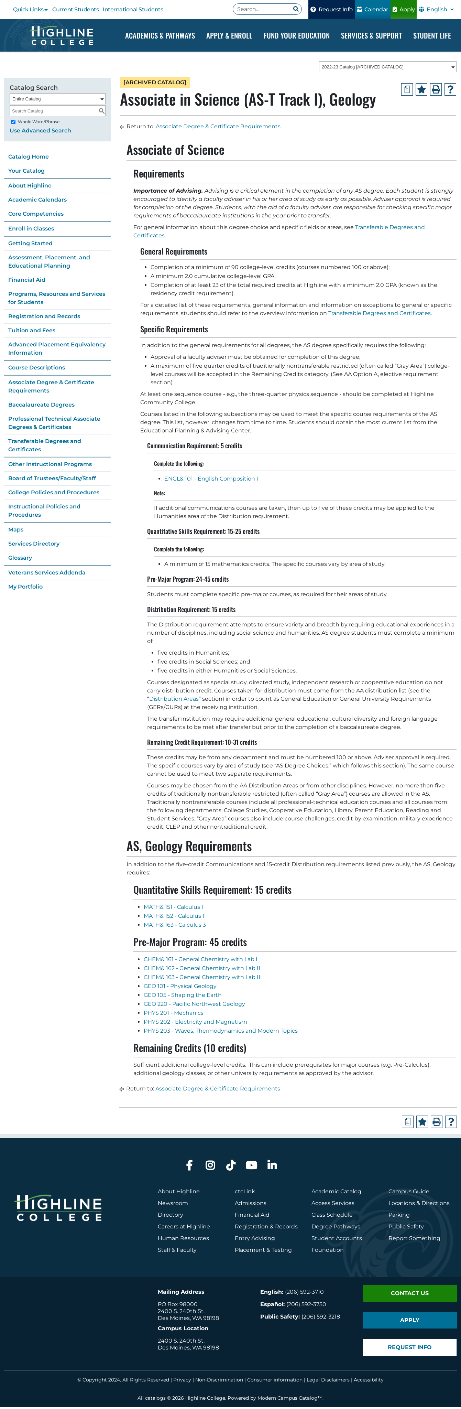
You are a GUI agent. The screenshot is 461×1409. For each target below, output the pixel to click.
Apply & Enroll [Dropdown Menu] (229, 35)
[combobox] (388, 68)
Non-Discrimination (219, 1381)
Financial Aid (26, 281)
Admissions (251, 1205)
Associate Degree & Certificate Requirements (51, 388)
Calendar (372, 9)
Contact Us (410, 1295)
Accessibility (369, 1381)
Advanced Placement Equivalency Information (57, 350)
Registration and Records (44, 318)
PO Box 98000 (178, 1306)
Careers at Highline (184, 1228)
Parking (399, 1216)
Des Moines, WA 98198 (188, 1319)
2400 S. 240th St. (181, 1313)
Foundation (327, 1251)
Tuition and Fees (31, 332)
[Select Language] (440, 9)
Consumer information (275, 1381)
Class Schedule (332, 1216)
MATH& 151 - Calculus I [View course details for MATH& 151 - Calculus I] (173, 908)
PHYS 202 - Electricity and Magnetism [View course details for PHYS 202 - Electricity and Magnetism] (195, 1023)
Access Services (332, 1205)
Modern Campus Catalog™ (289, 1400)
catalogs (155, 1400)
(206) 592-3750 (306, 1306)
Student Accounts (336, 1240)
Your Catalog (26, 172)
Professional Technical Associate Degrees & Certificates (54, 424)
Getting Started (30, 245)
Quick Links (28, 9)
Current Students (75, 9)
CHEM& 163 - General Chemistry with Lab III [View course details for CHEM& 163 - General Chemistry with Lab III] (203, 979)
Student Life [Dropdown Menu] (432, 35)
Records (286, 1228)
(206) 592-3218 (320, 1318)
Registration (251, 1228)
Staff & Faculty (177, 1251)
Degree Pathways (335, 1228)
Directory (170, 1216)
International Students (133, 9)
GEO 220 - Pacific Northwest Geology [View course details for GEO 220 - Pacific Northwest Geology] (194, 1005)
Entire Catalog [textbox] (26, 100)
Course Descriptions (36, 369)
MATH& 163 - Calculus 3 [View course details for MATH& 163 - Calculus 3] (175, 926)
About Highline (30, 187)
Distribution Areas (174, 700)
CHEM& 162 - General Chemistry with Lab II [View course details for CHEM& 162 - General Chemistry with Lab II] (202, 970)
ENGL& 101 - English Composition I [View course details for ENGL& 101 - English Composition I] (211, 480)
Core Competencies (36, 215)
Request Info (331, 9)
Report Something (414, 1240)
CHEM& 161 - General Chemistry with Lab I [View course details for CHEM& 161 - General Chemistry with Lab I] (200, 961)
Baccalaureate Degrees (41, 406)
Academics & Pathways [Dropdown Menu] (160, 35)
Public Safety (406, 1228)
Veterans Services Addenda (47, 574)
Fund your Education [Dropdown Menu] (297, 35)
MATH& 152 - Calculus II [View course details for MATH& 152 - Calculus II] (175, 917)
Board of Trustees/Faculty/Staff (52, 480)
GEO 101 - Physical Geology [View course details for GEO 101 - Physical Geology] (180, 988)
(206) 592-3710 (304, 1293)
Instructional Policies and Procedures (44, 512)
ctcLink (245, 1193)
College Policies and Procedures (53, 494)
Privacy (182, 1381)
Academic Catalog (336, 1193)
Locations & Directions (419, 1205)
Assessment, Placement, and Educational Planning (49, 263)
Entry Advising (255, 1240)
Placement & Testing (263, 1251)
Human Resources (183, 1240)
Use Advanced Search (40, 132)
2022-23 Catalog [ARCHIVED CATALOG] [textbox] (363, 68)
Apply (404, 9)
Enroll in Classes (31, 230)
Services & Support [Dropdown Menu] (371, 35)
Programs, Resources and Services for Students (56, 299)
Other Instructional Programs (50, 466)
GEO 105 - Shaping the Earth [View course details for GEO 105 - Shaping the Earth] (183, 996)
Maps (15, 531)
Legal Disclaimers (328, 1381)
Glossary (20, 559)
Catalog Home (28, 158)
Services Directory (33, 545)
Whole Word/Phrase (38, 123)
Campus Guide (408, 1193)
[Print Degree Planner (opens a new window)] (407, 91)
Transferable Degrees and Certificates (44, 447)
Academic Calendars (37, 201)
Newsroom (173, 1205)
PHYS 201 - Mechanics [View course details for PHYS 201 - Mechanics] (174, 1014)
